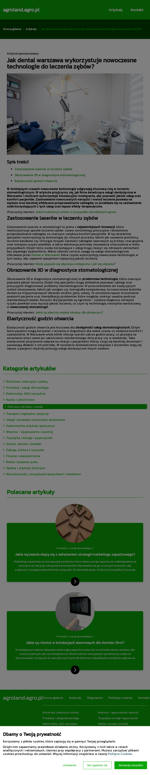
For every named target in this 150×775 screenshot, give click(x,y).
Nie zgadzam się (97, 765)
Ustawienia (69, 765)
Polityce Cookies (120, 753)
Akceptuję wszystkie (131, 765)
